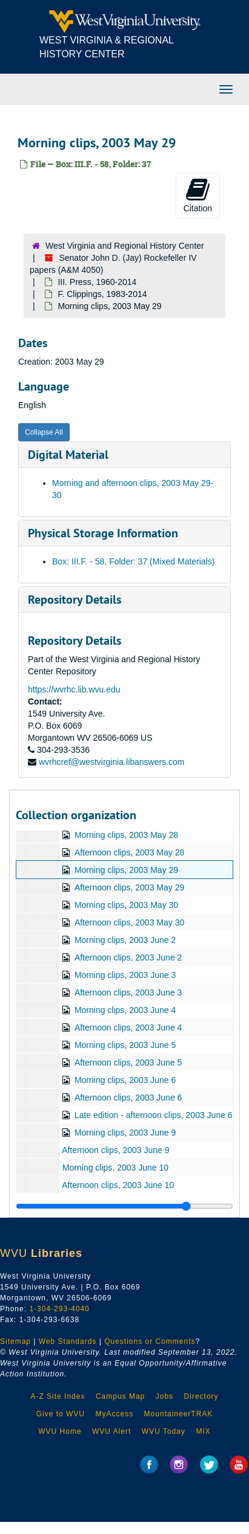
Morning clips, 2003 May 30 (126, 905)
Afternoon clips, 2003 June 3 (128, 992)
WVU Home (59, 1431)
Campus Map (120, 1396)
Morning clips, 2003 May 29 (126, 870)
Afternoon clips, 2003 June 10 (118, 1185)
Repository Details (74, 599)
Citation (198, 195)
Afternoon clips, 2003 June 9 (115, 1150)
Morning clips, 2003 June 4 (125, 1010)
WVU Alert (111, 1431)
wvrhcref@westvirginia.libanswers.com (112, 762)
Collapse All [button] (44, 432)
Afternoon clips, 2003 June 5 (128, 1062)
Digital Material (68, 454)
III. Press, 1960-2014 (97, 282)
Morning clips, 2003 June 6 (125, 1080)
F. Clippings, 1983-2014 (102, 294)
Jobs (164, 1396)
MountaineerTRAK (178, 1414)
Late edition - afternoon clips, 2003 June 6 (154, 1115)
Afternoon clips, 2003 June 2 (128, 957)
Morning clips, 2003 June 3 (125, 975)
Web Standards (68, 1341)
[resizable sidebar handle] (124, 1206)
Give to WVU (60, 1414)
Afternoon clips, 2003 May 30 (129, 922)
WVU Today (163, 1431)
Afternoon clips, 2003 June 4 (128, 1027)
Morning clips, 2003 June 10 (115, 1167)
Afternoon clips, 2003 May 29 (129, 887)
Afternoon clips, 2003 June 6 (128, 1097)
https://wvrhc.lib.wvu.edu (74, 689)
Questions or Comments (149, 1341)
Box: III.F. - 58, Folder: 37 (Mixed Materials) (133, 561)
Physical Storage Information (103, 533)
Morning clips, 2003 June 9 (125, 1132)
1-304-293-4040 (59, 1309)
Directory (201, 1396)
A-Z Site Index (57, 1396)
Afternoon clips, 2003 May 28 (129, 852)
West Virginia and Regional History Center (124, 246)
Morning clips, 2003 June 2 (125, 940)
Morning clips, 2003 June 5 (125, 1045)
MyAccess (114, 1414)
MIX (203, 1431)
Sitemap (15, 1341)
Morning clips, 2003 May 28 (126, 835)
